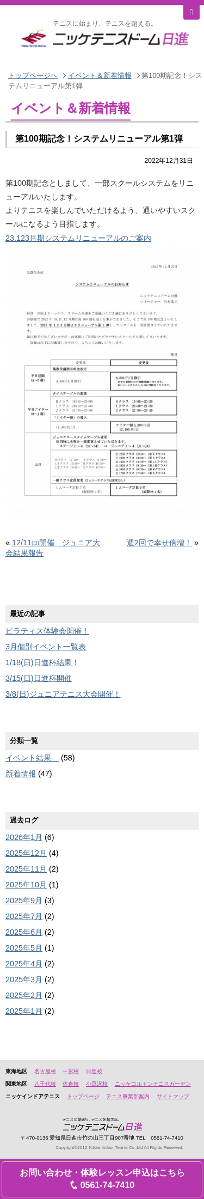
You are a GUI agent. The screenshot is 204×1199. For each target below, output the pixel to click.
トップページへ (33, 75)
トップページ (83, 1096)
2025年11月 (26, 869)
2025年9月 (23, 900)
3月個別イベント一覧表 (45, 646)
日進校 (94, 1071)
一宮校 (71, 1071)
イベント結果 (32, 757)
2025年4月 (23, 963)
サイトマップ (173, 1096)
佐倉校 (71, 1084)
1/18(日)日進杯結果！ (42, 662)
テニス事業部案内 (128, 1096)
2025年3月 (23, 979)
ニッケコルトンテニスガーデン (153, 1084)
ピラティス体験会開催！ (47, 630)
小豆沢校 (97, 1084)
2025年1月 (23, 1011)
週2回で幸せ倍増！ (159, 542)
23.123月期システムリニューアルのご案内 (78, 238)
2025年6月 (23, 932)
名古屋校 (45, 1071)
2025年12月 (26, 853)
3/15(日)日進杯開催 (38, 678)
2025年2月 (23, 995)
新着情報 (20, 773)
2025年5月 (23, 948)
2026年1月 (23, 837)
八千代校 (45, 1084)
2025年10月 (26, 884)
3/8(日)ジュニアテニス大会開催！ (63, 694)
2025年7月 (23, 916)
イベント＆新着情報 (100, 75)
